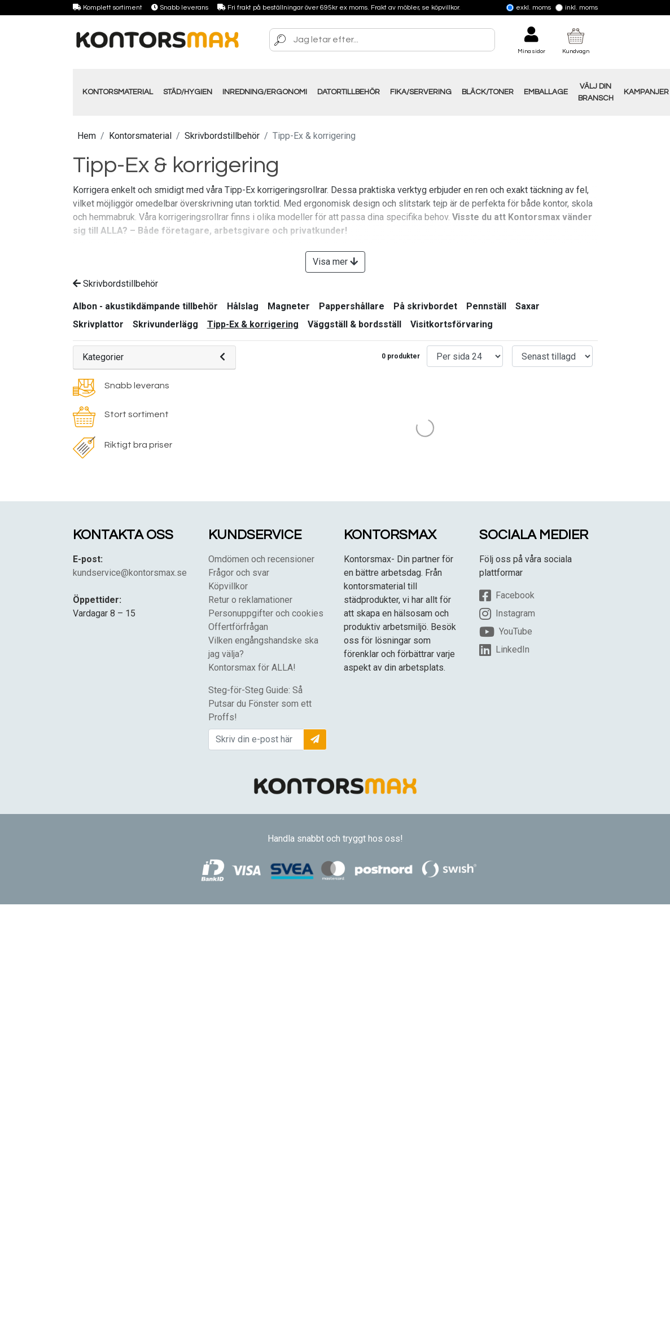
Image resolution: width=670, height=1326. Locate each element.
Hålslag (243, 306)
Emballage (546, 92)
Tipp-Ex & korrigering (253, 324)
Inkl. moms (576, 7)
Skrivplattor (98, 324)
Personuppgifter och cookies (265, 613)
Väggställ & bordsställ (354, 324)
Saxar (527, 306)
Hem (86, 135)
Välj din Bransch (596, 92)
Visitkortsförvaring (451, 324)
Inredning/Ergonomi (264, 92)
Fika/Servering (421, 92)
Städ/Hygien (187, 92)
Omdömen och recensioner (261, 559)
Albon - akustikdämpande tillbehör (145, 306)
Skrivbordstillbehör (222, 135)
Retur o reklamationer (250, 599)
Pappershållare (351, 306)
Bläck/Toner (488, 92)
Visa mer (335, 261)
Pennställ (486, 306)
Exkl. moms (528, 7)
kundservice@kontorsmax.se (130, 572)
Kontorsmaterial (117, 92)
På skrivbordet (425, 306)
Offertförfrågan (238, 627)
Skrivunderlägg (165, 324)
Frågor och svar (238, 572)
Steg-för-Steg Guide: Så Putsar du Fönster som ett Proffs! (260, 704)
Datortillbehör (348, 92)
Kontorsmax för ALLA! (252, 667)
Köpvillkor (228, 586)
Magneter (289, 306)
